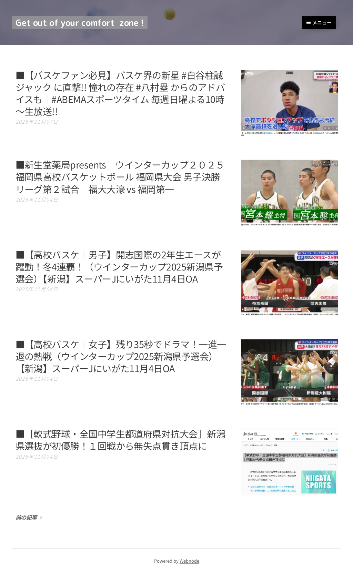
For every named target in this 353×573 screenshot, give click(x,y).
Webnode (189, 560)
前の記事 (26, 517)
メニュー (319, 22)
